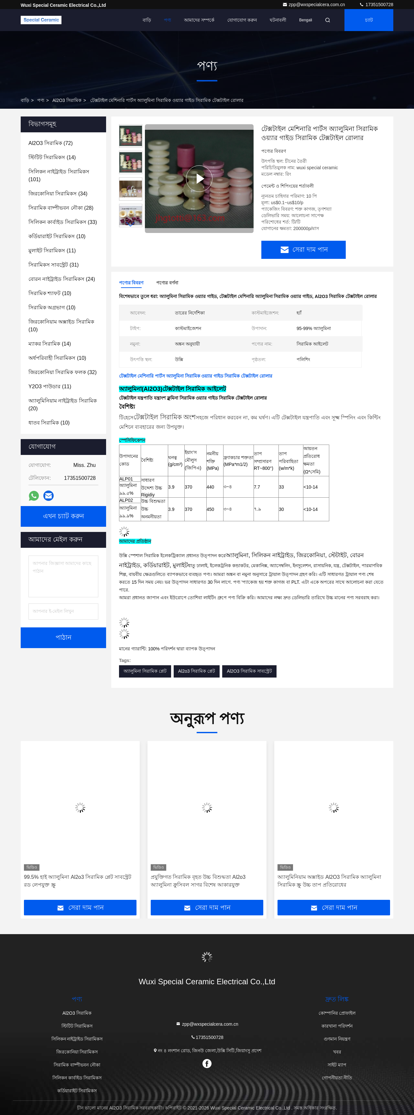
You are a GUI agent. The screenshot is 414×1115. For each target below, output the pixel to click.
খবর (337, 1051)
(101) (58, 175)
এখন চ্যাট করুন (63, 516)
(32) (62, 372)
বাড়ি (147, 20)
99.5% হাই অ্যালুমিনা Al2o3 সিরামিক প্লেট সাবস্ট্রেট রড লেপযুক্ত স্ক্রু (77, 881)
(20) (62, 404)
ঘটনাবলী (278, 20)
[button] (131, 224)
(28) (60, 208)
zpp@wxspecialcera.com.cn (314, 4)
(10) (56, 236)
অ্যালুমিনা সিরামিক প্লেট (145, 671)
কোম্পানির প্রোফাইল (337, 1013)
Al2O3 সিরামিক (67, 100)
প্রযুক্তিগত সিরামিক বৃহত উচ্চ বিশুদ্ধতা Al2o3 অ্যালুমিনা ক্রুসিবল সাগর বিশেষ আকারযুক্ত (198, 881)
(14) (52, 157)
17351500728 (376, 4)
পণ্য (167, 20)
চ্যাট (369, 20)
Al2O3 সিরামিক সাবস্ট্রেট (249, 671)
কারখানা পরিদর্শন (337, 1026)
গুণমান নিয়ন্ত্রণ (337, 1039)
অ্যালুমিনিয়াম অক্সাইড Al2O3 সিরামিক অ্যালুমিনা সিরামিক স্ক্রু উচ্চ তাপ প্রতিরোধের (329, 881)
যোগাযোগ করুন (242, 20)
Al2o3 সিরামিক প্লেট (196, 671)
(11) (52, 250)
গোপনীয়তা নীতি (337, 1077)
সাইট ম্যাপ (337, 1064)
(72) (50, 143)
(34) (57, 193)
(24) (61, 279)
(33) (62, 222)
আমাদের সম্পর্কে (199, 20)
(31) (53, 265)
